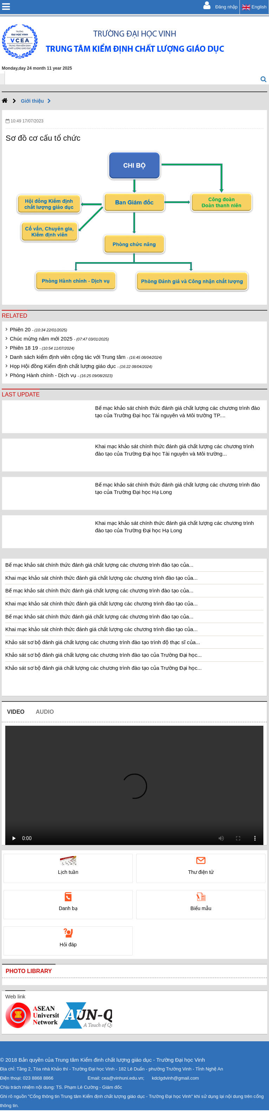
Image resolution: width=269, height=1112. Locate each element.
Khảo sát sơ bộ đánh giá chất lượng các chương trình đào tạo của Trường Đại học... (103, 655)
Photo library (29, 971)
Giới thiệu (37, 101)
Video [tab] (16, 712)
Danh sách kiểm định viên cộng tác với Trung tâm (86, 357)
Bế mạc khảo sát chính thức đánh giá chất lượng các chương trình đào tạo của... (99, 565)
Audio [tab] (45, 712)
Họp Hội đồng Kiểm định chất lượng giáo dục (81, 366)
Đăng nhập (220, 5)
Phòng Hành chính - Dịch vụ (61, 375)
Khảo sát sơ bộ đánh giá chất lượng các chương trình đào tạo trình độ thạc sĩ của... (102, 642)
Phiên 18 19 (42, 348)
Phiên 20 (38, 329)
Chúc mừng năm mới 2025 (59, 339)
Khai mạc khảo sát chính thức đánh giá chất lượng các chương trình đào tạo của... (101, 578)
